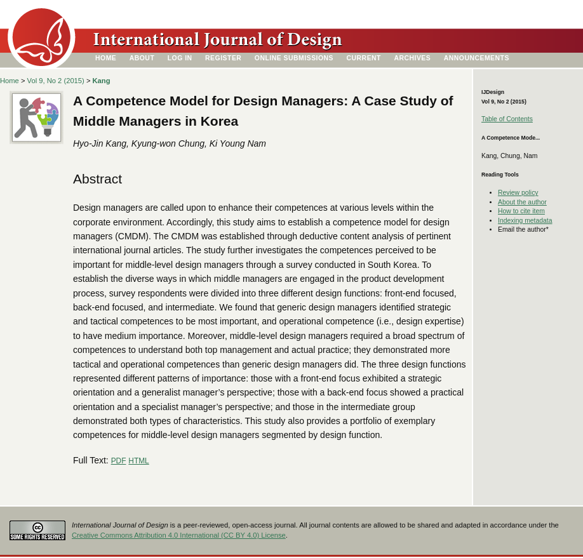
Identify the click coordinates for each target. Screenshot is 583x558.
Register (223, 58)
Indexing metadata (525, 220)
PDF (118, 460)
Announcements (476, 58)
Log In (180, 58)
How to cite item (521, 211)
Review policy (518, 192)
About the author (522, 202)
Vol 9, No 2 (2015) (55, 80)
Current (364, 58)
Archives (412, 58)
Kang (102, 80)
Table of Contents (507, 119)
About (142, 58)
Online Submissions (294, 58)
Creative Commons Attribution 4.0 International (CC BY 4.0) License (179, 535)
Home (105, 58)
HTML (138, 460)
